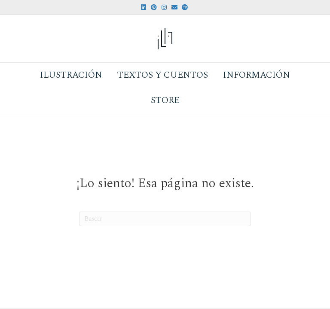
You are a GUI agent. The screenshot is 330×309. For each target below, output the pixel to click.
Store (165, 100)
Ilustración (71, 75)
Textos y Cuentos (162, 75)
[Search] (165, 219)
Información (256, 75)
